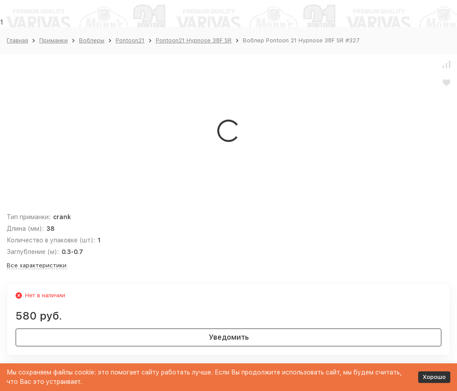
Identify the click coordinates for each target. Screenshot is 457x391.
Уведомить (229, 337)
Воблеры (91, 40)
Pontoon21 (130, 40)
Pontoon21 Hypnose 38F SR (194, 40)
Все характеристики (36, 265)
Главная (17, 40)
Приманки (53, 40)
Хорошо (434, 377)
